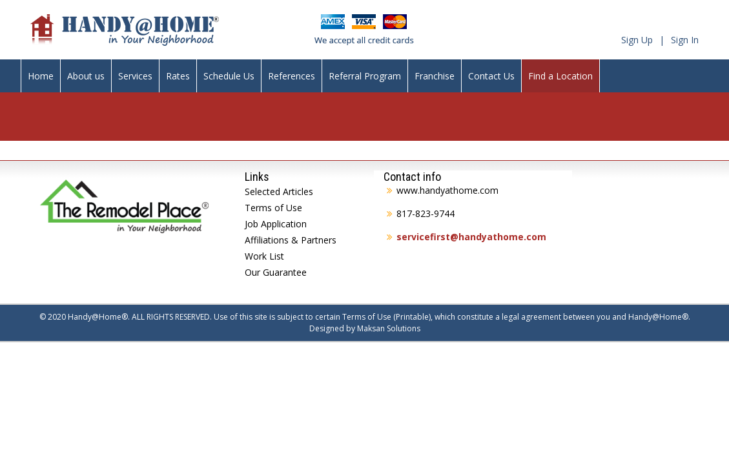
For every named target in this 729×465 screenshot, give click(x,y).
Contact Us (491, 76)
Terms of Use (273, 208)
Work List (264, 256)
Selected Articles (279, 191)
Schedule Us (228, 76)
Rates (178, 76)
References (291, 76)
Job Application (276, 224)
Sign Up (637, 40)
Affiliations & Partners (290, 240)
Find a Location (560, 76)
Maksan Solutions (388, 328)
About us (86, 76)
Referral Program (365, 76)
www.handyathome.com (447, 190)
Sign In (685, 40)
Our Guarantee (276, 272)
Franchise (435, 76)
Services (135, 76)
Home (41, 76)
